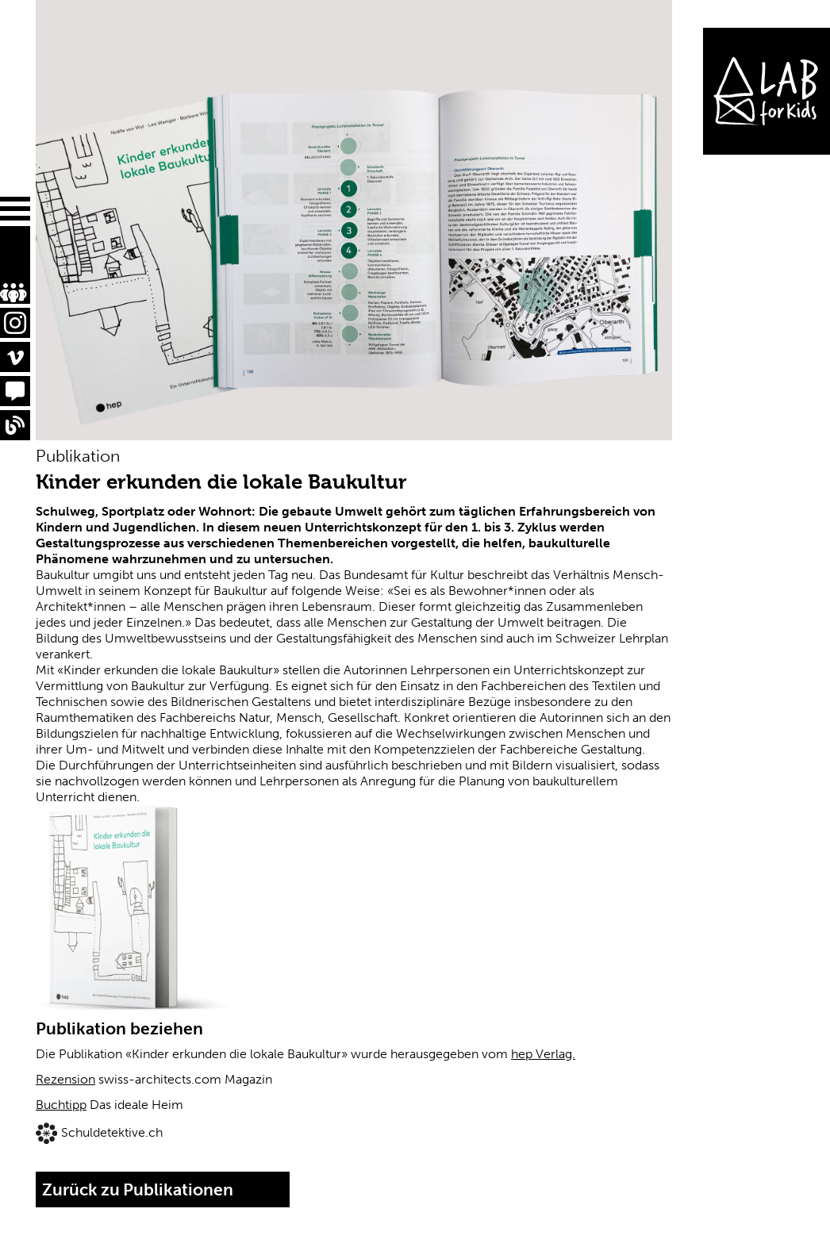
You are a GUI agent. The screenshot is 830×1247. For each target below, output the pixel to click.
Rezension (65, 1079)
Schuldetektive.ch (112, 1132)
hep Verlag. (543, 1053)
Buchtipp (61, 1104)
